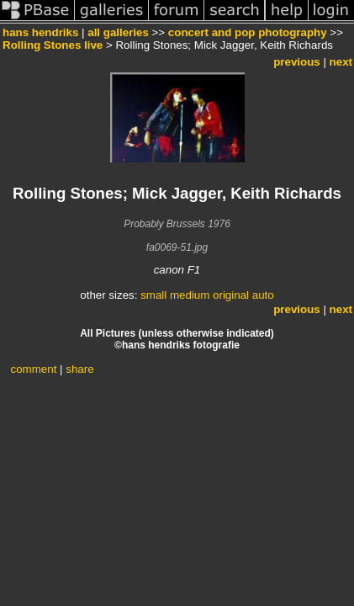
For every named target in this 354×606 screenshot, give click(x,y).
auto (263, 295)
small (153, 295)
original (231, 295)
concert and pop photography (247, 32)
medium (189, 295)
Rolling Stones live (53, 45)
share (79, 369)
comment (34, 369)
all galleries (118, 32)
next (341, 62)
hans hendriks (40, 32)
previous (296, 62)
